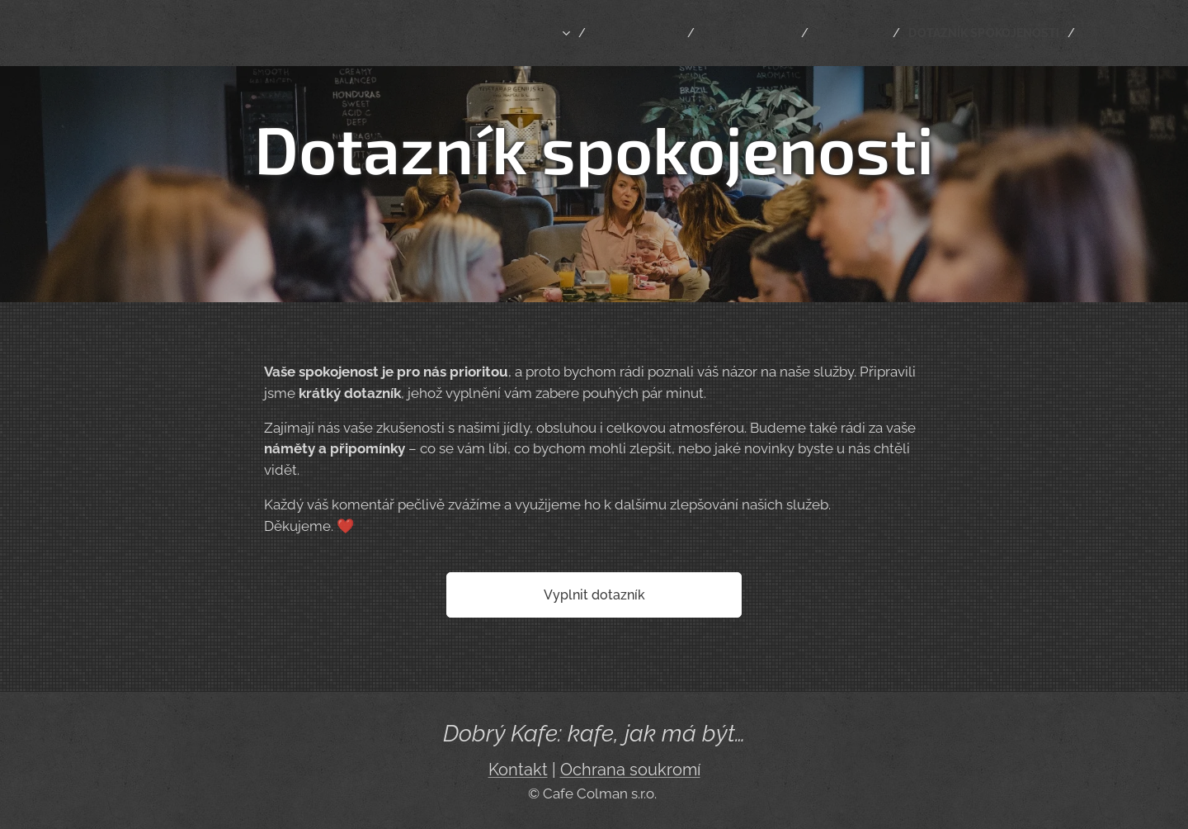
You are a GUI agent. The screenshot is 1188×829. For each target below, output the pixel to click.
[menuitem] (486, 33)
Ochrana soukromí (630, 769)
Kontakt (518, 769)
